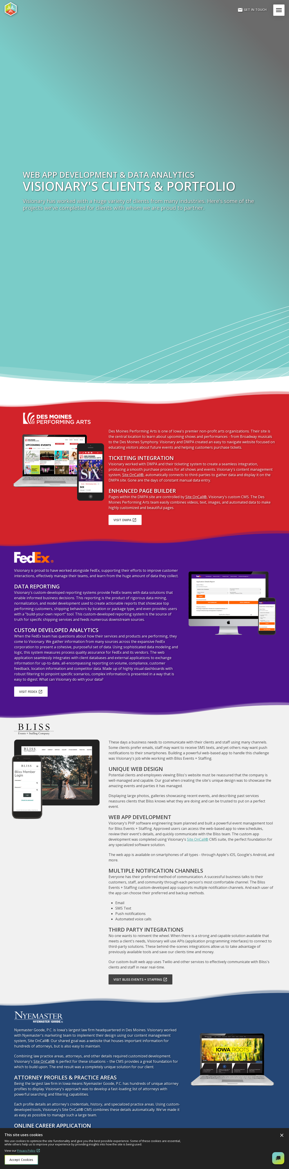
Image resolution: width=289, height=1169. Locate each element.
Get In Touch (252, 10)
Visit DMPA (125, 520)
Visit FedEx (31, 691)
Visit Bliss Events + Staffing (140, 979)
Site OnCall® (133, 474)
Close (282, 1135)
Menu (280, 10)
